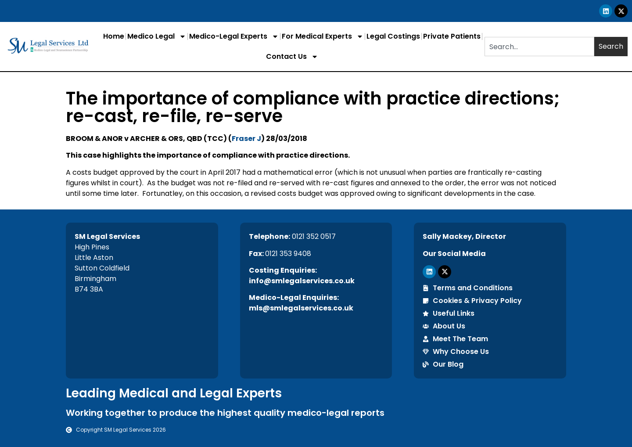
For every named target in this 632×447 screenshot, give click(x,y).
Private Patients (452, 36)
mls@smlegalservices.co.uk (301, 308)
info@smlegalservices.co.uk (302, 281)
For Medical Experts (322, 36)
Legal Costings (393, 36)
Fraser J (246, 138)
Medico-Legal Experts (234, 36)
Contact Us (292, 57)
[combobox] (539, 46)
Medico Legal (156, 36)
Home (113, 36)
